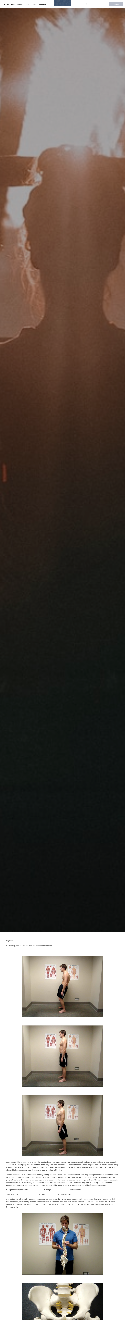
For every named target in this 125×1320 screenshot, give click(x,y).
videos (6, 4)
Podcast (42, 4)
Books (28, 4)
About (35, 4)
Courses (20, 4)
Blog (13, 4)
